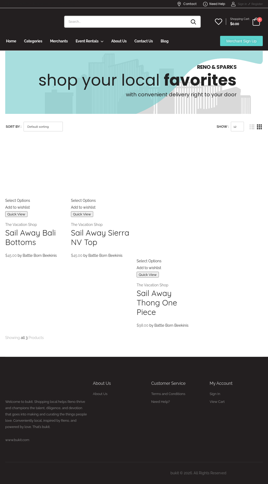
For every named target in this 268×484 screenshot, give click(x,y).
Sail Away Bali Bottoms (30, 237)
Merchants (59, 41)
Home (11, 41)
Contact (187, 4)
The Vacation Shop (21, 224)
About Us (119, 41)
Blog (165, 41)
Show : (223, 127)
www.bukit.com (17, 440)
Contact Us (143, 41)
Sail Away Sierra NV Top (100, 237)
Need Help (214, 4)
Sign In (215, 394)
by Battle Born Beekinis (37, 255)
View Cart (217, 402)
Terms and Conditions (168, 394)
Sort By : (13, 127)
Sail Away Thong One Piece (157, 302)
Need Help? (160, 402)
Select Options (17, 200)
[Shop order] (43, 126)
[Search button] (194, 22)
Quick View (16, 214)
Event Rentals (87, 41)
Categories (33, 41)
